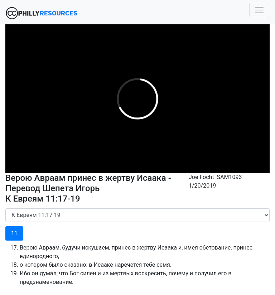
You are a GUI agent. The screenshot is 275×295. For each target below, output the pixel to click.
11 (14, 233)
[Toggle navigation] (259, 10)
